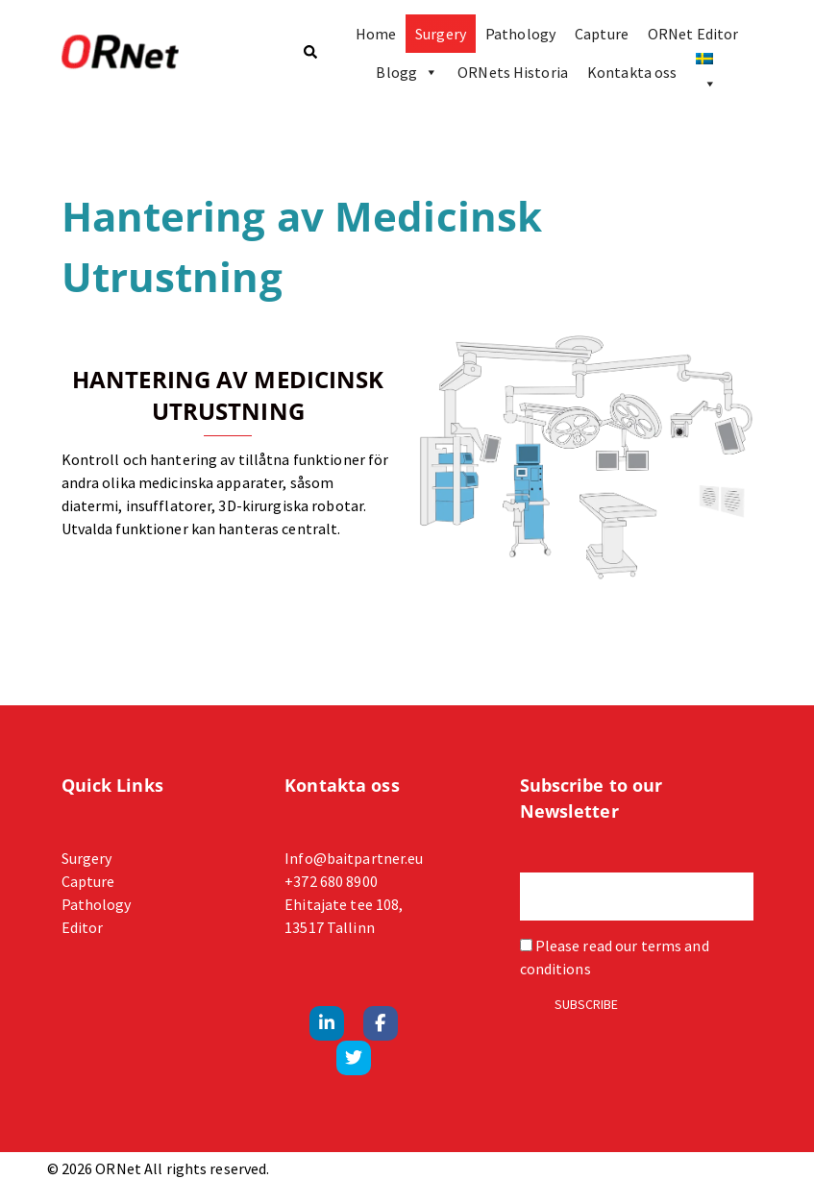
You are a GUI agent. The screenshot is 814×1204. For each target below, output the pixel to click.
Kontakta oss (632, 72)
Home (376, 33)
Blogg (407, 72)
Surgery (440, 33)
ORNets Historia (512, 72)
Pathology (520, 33)
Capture (602, 33)
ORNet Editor (693, 33)
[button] (309, 53)
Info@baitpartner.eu (353, 858)
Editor (83, 927)
